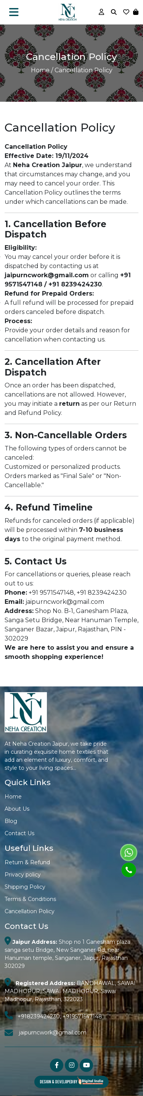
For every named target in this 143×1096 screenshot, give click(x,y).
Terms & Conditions (30, 899)
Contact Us (19, 833)
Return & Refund (27, 862)
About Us (17, 808)
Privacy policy (23, 874)
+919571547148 (82, 1016)
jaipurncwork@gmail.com (53, 1032)
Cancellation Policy (30, 911)
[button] (135, 12)
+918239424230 (39, 1016)
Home (40, 70)
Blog (11, 821)
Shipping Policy (25, 886)
